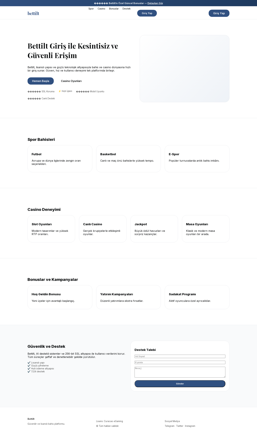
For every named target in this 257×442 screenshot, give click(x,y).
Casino (101, 8)
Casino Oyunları (71, 81)
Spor (91, 8)
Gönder (180, 385)
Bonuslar (114, 8)
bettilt (33, 13)
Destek (127, 8)
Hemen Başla (40, 81)
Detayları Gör (155, 3)
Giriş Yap (147, 13)
